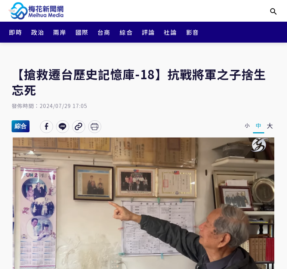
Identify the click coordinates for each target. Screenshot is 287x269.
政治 (37, 32)
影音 (192, 32)
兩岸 (59, 32)
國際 (82, 32)
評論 (148, 32)
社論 (170, 32)
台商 (104, 32)
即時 (15, 32)
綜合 (126, 32)
